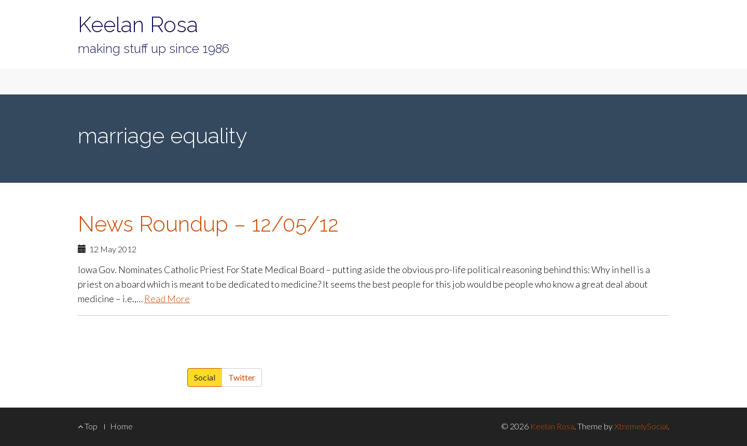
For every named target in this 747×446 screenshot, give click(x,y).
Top (88, 426)
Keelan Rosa (138, 24)
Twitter (241, 377)
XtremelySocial (641, 426)
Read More (167, 298)
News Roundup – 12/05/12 (208, 224)
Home (121, 426)
